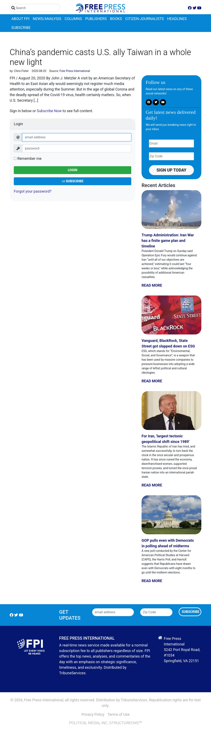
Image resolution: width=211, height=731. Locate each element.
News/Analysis (47, 18)
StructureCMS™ (125, 723)
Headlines (177, 18)
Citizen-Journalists (144, 18)
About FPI (20, 18)
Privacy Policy (92, 714)
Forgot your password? (33, 191)
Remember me (28, 158)
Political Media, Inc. (89, 723)
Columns (73, 18)
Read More (152, 285)
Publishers (96, 18)
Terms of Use (119, 714)
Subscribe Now (49, 111)
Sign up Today (171, 170)
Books (116, 18)
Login (72, 170)
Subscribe (20, 27)
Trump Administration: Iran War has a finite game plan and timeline (168, 240)
